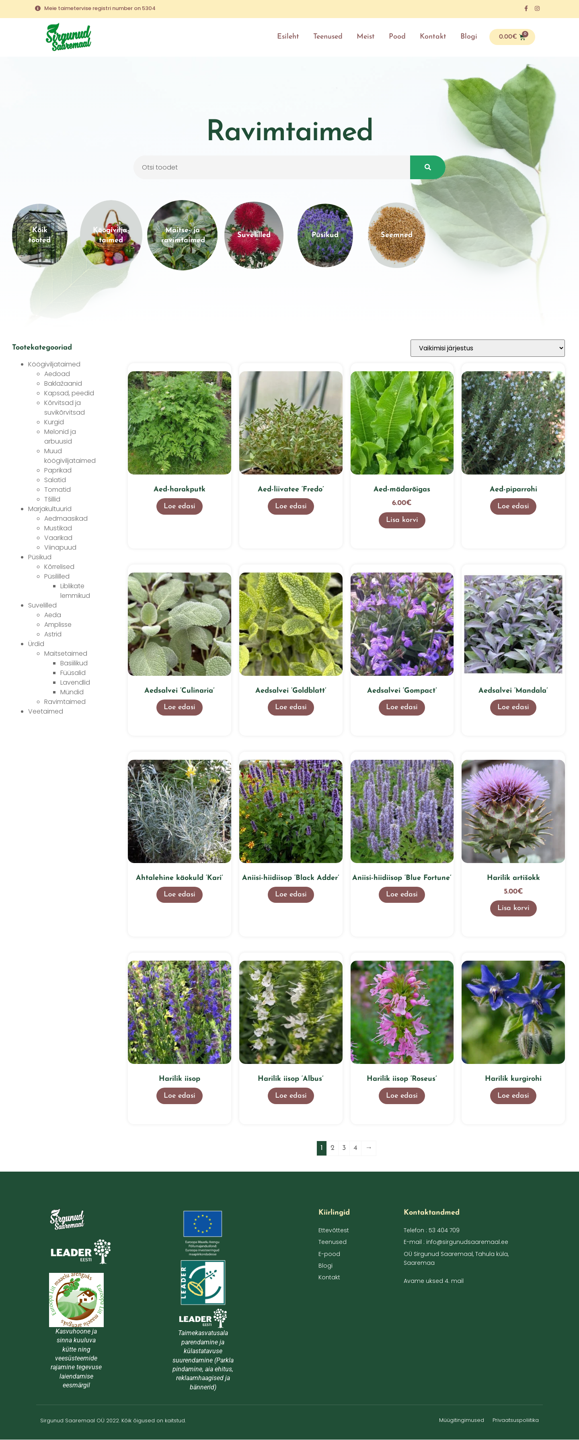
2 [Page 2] (333, 1148)
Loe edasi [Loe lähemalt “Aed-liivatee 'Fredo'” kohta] (291, 506)
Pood (397, 37)
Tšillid (52, 499)
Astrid (53, 634)
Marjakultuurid (50, 508)
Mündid (72, 692)
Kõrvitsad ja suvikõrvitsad (64, 407)
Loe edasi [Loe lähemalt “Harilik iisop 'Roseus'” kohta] (402, 1096)
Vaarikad (58, 537)
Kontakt (433, 37)
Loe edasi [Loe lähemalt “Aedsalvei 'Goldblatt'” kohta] (291, 707)
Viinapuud (60, 547)
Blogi (468, 37)
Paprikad (58, 470)
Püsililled (57, 576)
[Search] (428, 170)
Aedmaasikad (66, 518)
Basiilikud (74, 663)
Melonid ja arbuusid (60, 436)
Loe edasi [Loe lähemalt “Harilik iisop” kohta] (179, 1096)
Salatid (55, 480)
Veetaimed (45, 711)
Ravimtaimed (65, 701)
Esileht (288, 37)
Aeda (52, 615)
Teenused (328, 37)
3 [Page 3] (344, 1148)
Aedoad (57, 373)
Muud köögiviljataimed (70, 455)
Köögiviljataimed (54, 364)
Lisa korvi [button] (402, 520)
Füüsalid (73, 672)
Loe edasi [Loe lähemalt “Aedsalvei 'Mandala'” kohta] (513, 707)
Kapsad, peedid (69, 393)
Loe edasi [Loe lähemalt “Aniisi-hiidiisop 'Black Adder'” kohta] (291, 894)
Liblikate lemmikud (75, 590)
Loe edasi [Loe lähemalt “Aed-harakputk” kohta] (179, 506)
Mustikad (58, 528)
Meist (366, 37)
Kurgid (54, 422)
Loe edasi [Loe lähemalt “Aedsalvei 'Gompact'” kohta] (402, 707)
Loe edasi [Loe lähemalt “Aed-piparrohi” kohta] (513, 506)
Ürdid (36, 643)
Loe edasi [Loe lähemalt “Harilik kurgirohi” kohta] (513, 1096)
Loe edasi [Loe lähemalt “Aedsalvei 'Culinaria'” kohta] (179, 707)
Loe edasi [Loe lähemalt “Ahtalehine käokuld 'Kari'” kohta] (179, 894)
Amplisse (58, 624)
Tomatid (57, 489)
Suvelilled (42, 605)
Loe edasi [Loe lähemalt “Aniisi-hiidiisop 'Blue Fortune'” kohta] (402, 894)
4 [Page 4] (355, 1148)
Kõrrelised (59, 566)
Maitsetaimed (65, 653)
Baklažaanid (63, 383)
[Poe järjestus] (488, 348)
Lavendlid (75, 682)
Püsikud (39, 557)
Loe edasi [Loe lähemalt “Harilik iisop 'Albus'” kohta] (291, 1096)
